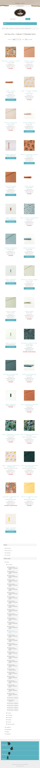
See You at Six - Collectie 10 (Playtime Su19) (13, 661)
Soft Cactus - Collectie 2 (13, 707)
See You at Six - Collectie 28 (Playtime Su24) (13, 585)
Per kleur (9, 721)
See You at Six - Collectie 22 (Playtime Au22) (13, 610)
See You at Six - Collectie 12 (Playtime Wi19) (13, 653)
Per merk (9, 713)
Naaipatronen (8, 729)
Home (3, 28)
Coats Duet (8, 555)
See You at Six (9, 550)
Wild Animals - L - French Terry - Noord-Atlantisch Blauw (29, 344)
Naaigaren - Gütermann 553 (10, 404)
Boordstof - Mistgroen (29, 311)
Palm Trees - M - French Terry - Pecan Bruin (29, 154)
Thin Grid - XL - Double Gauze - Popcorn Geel (29, 497)
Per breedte (9, 717)
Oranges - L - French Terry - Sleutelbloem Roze (29, 91)
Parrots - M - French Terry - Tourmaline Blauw (29, 217)
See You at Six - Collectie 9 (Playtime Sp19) (13, 665)
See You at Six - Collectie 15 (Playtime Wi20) (13, 640)
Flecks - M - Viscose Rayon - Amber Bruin (29, 404)
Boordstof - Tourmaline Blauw (29, 247)
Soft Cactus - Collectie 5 (13, 697)
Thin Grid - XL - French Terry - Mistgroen (29, 279)
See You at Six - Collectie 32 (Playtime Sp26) (13, 568)
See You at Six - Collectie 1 (12, 700)
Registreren (17, 3)
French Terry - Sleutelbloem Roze (10, 122)
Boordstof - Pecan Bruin (29, 186)
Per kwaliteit (9, 715)
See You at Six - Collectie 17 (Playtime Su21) (13, 631)
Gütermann (8, 552)
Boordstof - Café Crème (10, 90)
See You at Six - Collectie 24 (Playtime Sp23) (13, 602)
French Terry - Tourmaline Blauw (10, 247)
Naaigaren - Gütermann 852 (10, 528)
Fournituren (8, 727)
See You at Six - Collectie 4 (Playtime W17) (13, 686)
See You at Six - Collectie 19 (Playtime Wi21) (13, 623)
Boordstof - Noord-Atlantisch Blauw (29, 374)
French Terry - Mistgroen (11, 311)
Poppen (7, 731)
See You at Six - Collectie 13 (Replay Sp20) (13, 648)
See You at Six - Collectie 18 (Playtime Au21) (13, 627)
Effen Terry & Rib (10, 724)
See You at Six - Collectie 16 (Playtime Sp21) (13, 636)
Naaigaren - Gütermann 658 (10, 154)
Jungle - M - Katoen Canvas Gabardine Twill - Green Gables (29, 435)
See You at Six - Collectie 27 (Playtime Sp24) (13, 589)
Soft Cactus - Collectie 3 (13, 705)
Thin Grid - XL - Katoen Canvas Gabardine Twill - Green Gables (29, 466)
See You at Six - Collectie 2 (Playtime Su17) (13, 694)
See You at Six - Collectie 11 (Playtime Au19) (13, 657)
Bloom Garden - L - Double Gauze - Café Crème (11, 497)
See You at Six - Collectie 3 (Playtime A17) (13, 690)
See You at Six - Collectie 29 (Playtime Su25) (13, 576)
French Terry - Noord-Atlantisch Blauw (10, 374)
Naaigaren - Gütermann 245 (10, 217)
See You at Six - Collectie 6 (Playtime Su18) (13, 677)
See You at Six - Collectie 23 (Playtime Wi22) (13, 606)
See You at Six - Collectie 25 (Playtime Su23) (13, 597)
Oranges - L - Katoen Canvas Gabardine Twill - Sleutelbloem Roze (11, 466)
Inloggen (23, 3)
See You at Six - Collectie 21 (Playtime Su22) (13, 614)
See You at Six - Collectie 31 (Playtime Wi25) (13, 572)
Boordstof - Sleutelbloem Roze (29, 122)
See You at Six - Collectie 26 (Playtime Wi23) (13, 593)
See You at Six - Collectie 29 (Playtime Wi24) (13, 580)
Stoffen (7, 28)
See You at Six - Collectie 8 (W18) (12, 670)
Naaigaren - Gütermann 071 (10, 279)
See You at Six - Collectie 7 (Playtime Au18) (13, 673)
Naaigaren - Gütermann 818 (10, 343)
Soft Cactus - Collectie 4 (13, 703)
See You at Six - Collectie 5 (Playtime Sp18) (13, 681)
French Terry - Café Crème (29, 60)
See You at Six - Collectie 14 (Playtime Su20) (13, 644)
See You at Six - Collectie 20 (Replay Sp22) (13, 619)
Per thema (9, 719)
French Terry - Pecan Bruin (11, 186)
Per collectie (12, 28)
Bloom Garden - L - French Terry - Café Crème (11, 60)
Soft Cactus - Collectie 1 (13, 709)
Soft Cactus (8, 548)
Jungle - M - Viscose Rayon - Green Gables (10, 434)
